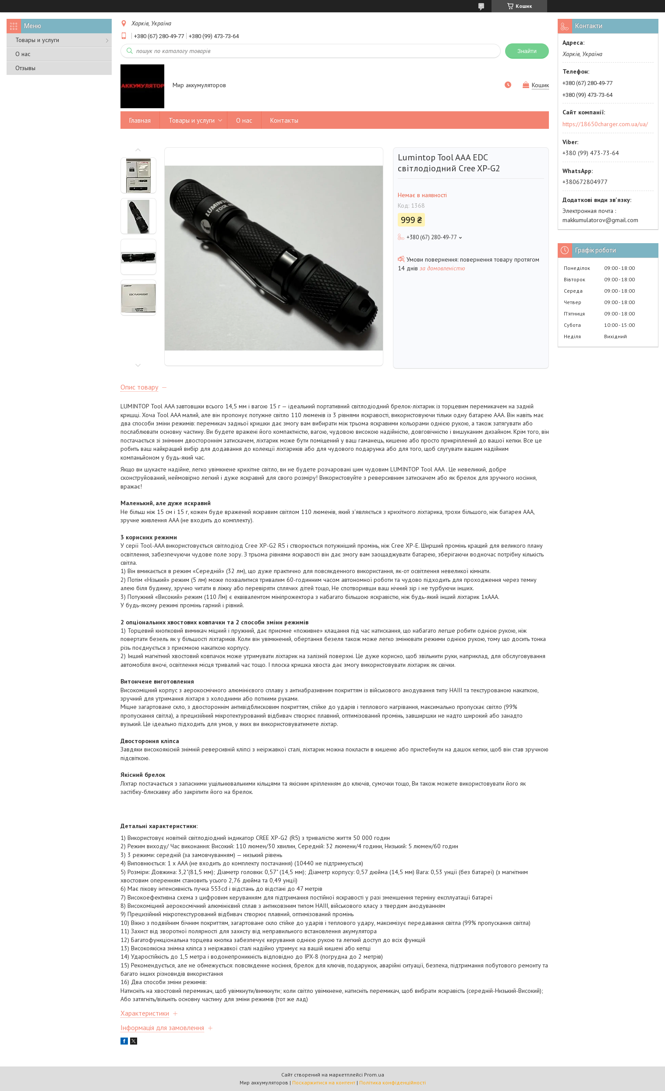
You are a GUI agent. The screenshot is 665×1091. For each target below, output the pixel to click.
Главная (140, 120)
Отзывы (25, 68)
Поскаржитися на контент (323, 1082)
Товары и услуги (37, 40)
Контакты (284, 120)
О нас (22, 54)
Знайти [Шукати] (527, 51)
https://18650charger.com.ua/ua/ (605, 124)
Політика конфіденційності (392, 1082)
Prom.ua (374, 1074)
